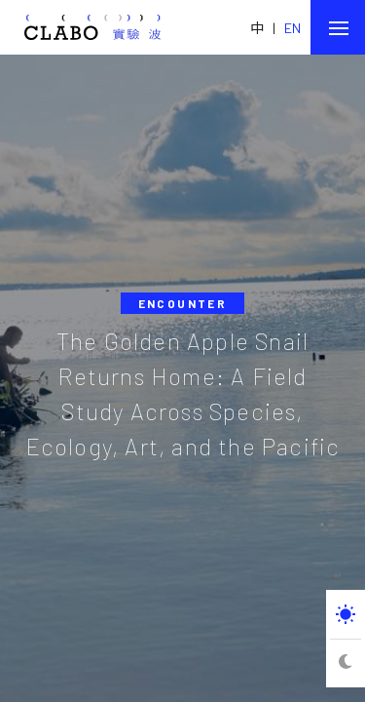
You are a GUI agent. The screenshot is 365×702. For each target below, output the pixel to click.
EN (292, 28)
